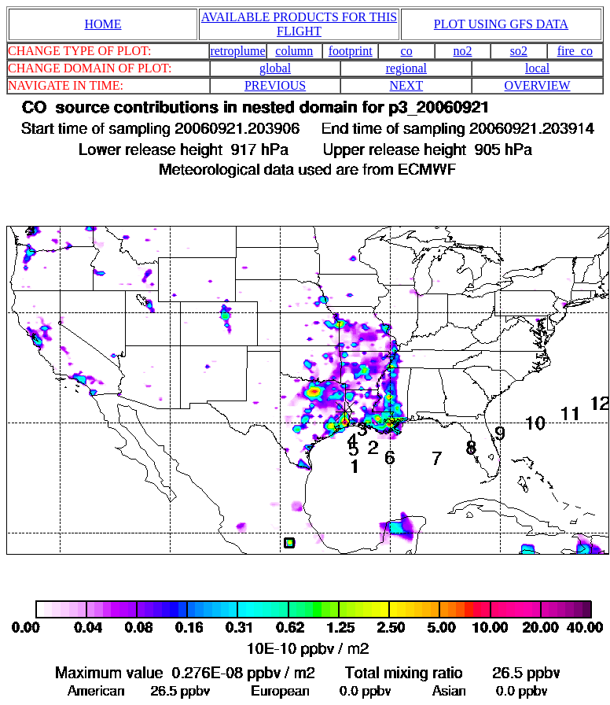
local (537, 68)
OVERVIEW (538, 85)
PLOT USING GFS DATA (501, 24)
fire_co (575, 50)
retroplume (237, 50)
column (294, 50)
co (407, 50)
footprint (351, 50)
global (275, 68)
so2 (518, 50)
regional (406, 68)
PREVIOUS (275, 85)
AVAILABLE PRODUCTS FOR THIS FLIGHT (299, 24)
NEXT (407, 85)
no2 (463, 50)
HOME (102, 24)
